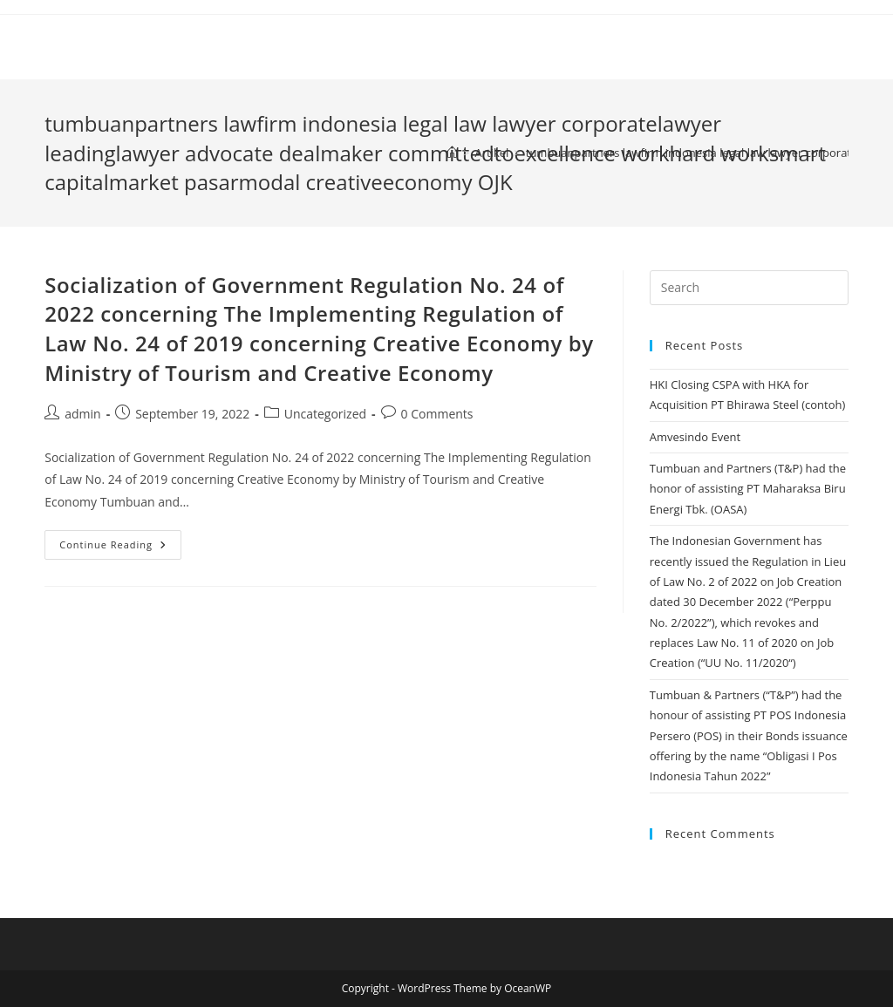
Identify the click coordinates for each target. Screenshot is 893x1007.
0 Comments (437, 413)
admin (82, 413)
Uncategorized (325, 413)
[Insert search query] (749, 287)
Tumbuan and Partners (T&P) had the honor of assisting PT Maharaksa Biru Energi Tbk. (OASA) (748, 488)
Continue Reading (120, 548)
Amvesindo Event (695, 437)
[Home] (452, 152)
